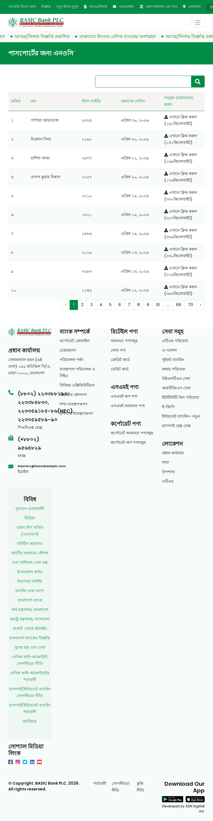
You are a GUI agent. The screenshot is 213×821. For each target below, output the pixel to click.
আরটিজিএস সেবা (176, 388)
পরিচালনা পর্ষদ (71, 359)
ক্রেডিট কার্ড (120, 359)
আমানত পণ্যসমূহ (124, 341)
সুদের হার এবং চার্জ (29, 647)
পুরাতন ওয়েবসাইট (29, 508)
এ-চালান (169, 350)
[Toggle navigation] (198, 22)
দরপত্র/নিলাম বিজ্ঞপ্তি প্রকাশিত (44, 36)
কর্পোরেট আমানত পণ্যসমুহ (132, 433)
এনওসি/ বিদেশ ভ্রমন (22, 6)
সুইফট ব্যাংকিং (173, 359)
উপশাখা (168, 472)
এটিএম (168, 481)
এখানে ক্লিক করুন (180, 117)
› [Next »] (200, 304)
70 (190, 304)
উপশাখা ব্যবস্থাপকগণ (76, 413)
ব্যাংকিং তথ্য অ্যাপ (29, 591)
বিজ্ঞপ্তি (46, 6)
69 (178, 304)
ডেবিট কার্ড (119, 369)
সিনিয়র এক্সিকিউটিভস (77, 385)
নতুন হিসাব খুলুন (67, 6)
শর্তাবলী (100, 783)
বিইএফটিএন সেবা (176, 378)
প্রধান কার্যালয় (173, 453)
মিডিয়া (29, 518)
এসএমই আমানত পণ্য (128, 406)
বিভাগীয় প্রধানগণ (73, 394)
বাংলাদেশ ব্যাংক (29, 600)
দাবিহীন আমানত (30, 543)
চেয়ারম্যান (68, 350)
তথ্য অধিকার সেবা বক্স (29, 562)
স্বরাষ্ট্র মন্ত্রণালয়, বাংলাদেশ (29, 619)
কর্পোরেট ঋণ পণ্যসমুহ (128, 442)
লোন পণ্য (118, 350)
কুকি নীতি (140, 787)
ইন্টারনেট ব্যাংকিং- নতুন (181, 416)
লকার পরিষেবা (173, 369)
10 (158, 304)
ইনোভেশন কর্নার (29, 572)
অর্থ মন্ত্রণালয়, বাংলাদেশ (29, 609)
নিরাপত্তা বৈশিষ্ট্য (29, 581)
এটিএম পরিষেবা (175, 341)
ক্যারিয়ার (30, 721)
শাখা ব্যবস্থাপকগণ (73, 404)
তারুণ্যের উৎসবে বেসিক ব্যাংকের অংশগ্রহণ (120, 36)
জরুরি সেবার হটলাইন (30, 628)
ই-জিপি (168, 407)
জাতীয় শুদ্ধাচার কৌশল (29, 553)
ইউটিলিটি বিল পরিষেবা (180, 397)
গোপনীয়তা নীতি (121, 787)
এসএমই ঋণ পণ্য (124, 396)
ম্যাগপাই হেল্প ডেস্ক (176, 426)
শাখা (165, 462)
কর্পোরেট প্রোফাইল (74, 341)
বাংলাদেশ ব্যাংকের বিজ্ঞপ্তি (29, 638)
